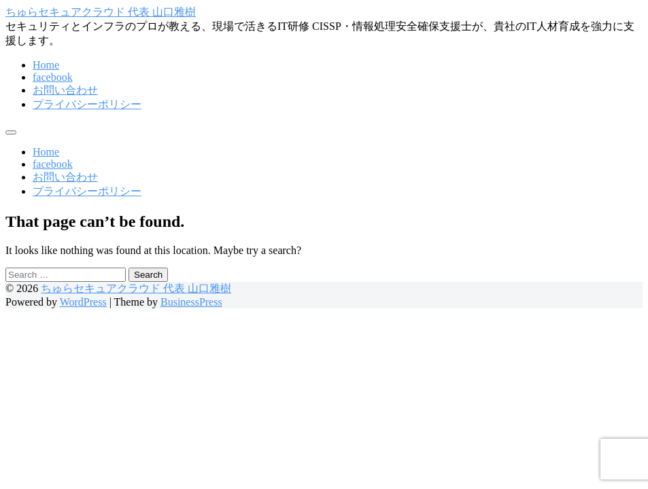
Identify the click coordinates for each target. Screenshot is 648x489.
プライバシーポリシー (87, 104)
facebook (53, 77)
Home (46, 65)
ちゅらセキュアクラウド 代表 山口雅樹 (100, 12)
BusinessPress (191, 302)
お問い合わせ (65, 90)
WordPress (83, 302)
